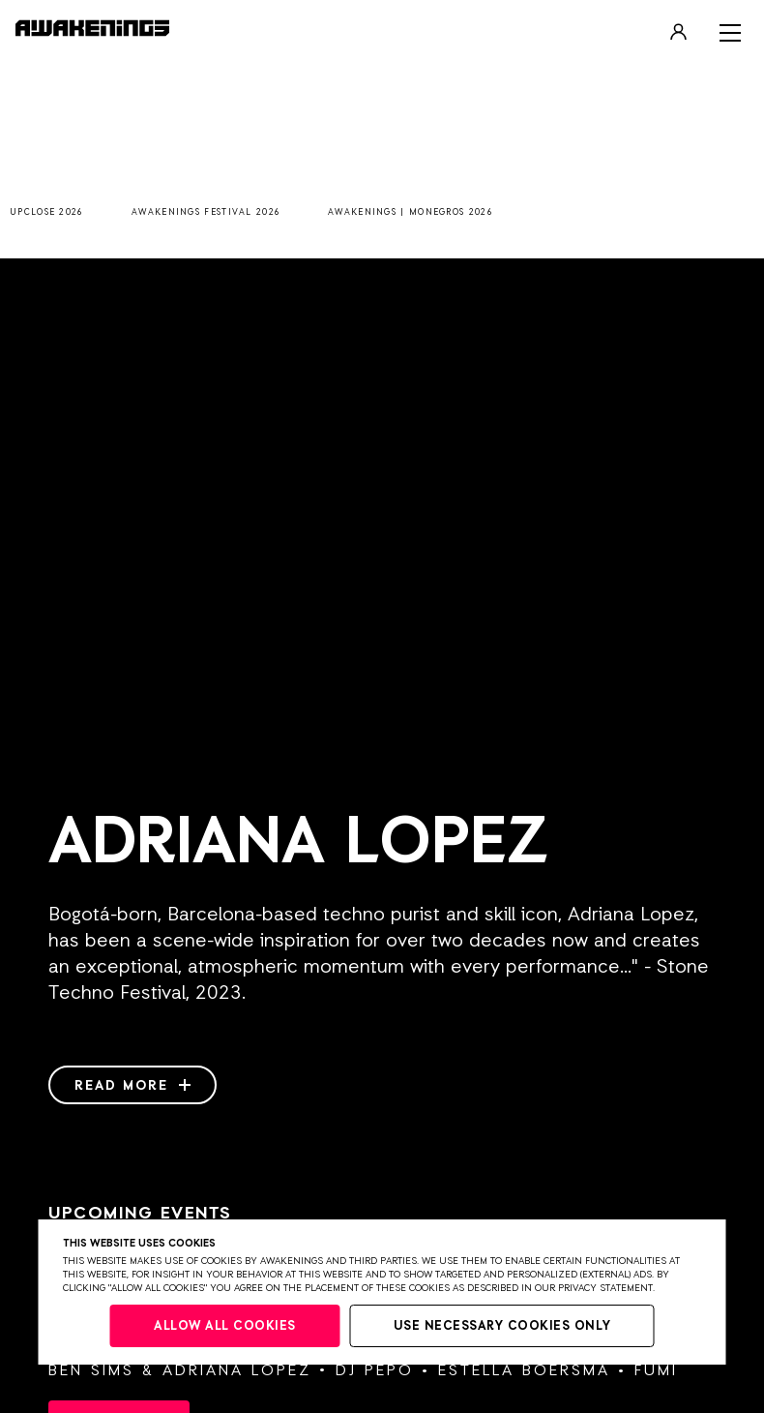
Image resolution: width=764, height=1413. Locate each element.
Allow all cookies (225, 1326)
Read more (132, 1086)
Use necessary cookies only (502, 1326)
